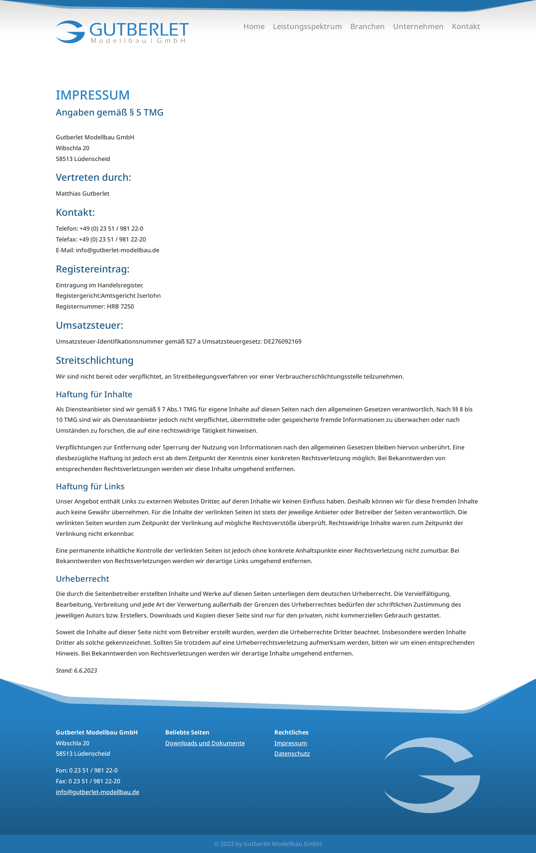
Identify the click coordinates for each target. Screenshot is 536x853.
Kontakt (466, 27)
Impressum (290, 743)
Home (254, 27)
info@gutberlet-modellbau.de (97, 792)
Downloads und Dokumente (205, 743)
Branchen (367, 27)
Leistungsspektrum (307, 27)
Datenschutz (292, 753)
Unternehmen (418, 27)
